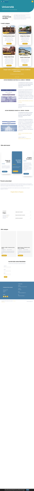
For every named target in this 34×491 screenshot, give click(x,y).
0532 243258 (19, 289)
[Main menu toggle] (32, 1)
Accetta (28, 489)
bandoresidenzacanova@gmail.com (24, 138)
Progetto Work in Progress (17, 192)
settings (23, 490)
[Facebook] (3, 296)
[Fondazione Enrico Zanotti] (4, 1)
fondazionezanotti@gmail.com (22, 292)
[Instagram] (7, 296)
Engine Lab (31, 301)
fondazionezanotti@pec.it (21, 295)
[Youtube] (5, 296)
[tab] (23, 212)
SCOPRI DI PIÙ (4, 255)
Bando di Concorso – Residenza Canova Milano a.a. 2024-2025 (24, 248)
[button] (4, 171)
